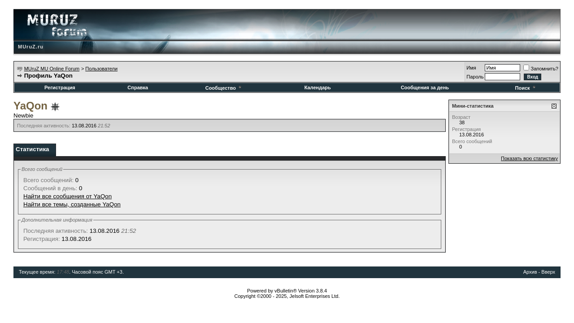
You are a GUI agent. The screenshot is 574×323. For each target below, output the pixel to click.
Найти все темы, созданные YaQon (72, 204)
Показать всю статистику (529, 158)
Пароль (474, 76)
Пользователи (101, 68)
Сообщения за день (425, 87)
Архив (530, 272)
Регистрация (59, 87)
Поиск (526, 88)
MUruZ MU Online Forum (51, 68)
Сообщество (224, 88)
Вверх (548, 272)
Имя (471, 67)
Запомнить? (540, 68)
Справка (137, 87)
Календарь (317, 87)
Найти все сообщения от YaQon (67, 196)
